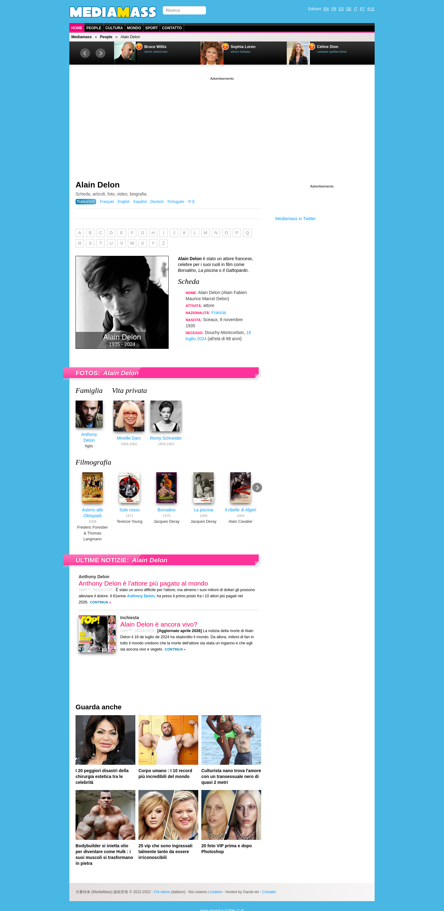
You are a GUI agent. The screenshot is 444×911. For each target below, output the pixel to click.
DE (349, 9)
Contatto (172, 28)
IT (355, 9)
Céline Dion (327, 47)
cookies (216, 890)
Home (76, 28)
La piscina (203, 507)
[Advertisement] (222, 125)
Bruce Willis (155, 47)
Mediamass (81, 37)
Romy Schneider (170, 438)
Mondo (134, 28)
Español (140, 202)
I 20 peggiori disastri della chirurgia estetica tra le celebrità (102, 774)
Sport (151, 28)
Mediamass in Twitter (295, 218)
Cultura (114, 28)
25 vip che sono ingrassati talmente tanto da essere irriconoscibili (165, 849)
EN (326, 9)
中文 (371, 9)
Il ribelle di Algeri (240, 507)
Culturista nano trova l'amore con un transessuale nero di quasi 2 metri (231, 774)
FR (333, 9)
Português (175, 202)
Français (107, 202)
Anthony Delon (92, 438)
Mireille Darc (133, 438)
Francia (219, 312)
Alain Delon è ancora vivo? (158, 622)
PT (362, 9)
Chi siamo (162, 890)
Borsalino (166, 507)
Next (100, 53)
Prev (85, 53)
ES (341, 9)
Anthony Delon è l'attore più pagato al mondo (143, 581)
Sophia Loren (243, 47)
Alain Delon (98, 184)
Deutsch (157, 202)
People (93, 28)
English (124, 202)
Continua (99, 600)
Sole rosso (129, 507)
